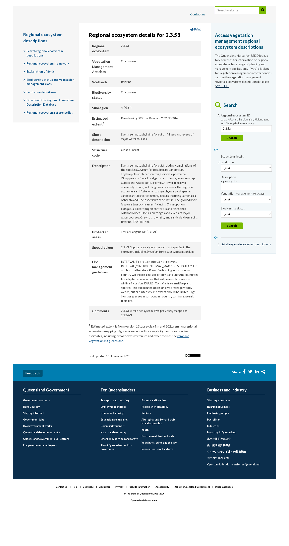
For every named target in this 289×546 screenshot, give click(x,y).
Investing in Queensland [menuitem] (221, 463)
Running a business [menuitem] (218, 438)
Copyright (88, 518)
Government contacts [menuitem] (36, 431)
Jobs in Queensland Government (192, 518)
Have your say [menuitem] (31, 438)
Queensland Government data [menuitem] (41, 463)
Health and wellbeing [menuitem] (113, 463)
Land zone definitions (41, 123)
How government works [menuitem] (37, 457)
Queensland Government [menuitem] (46, 421)
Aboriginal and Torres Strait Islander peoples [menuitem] (158, 452)
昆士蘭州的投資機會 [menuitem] (219, 476)
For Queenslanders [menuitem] (118, 421)
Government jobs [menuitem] (33, 451)
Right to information (139, 518)
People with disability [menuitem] (154, 438)
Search (262, 14)
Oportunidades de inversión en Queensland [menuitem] (233, 495)
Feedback (32, 404)
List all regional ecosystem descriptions (246, 275)
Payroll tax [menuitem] (213, 451)
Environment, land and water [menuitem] (158, 467)
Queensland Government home (54, 39)
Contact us (197, 14)
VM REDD (222, 117)
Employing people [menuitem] (218, 444)
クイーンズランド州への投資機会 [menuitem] (226, 483)
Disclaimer (104, 518)
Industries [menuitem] (213, 457)
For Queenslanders (36, 27)
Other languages (224, 518)
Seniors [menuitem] (146, 444)
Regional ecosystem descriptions (51, 47)
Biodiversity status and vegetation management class (50, 113)
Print (195, 61)
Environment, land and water (142, 39)
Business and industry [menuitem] (227, 421)
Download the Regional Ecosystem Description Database (50, 134)
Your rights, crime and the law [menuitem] (159, 474)
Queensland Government (144, 532)
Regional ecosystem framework (47, 95)
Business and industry (70, 27)
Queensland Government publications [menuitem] (46, 470)
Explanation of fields (40, 103)
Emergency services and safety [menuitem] (119, 470)
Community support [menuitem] (113, 457)
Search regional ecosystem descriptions (44, 85)
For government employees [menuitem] (40, 476)
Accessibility (162, 518)
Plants (211, 39)
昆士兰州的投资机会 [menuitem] (219, 470)
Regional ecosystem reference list (49, 144)
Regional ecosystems (239, 39)
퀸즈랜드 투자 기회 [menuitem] (218, 489)
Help (75, 518)
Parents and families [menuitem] (153, 431)
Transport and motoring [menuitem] (115, 431)
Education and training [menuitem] (114, 451)
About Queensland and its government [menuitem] (116, 478)
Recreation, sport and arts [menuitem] (157, 480)
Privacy (119, 518)
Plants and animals (185, 39)
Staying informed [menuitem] (33, 444)
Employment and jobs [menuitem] (113, 438)
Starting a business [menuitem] (218, 431)
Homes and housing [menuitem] (112, 444)
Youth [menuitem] (145, 461)
